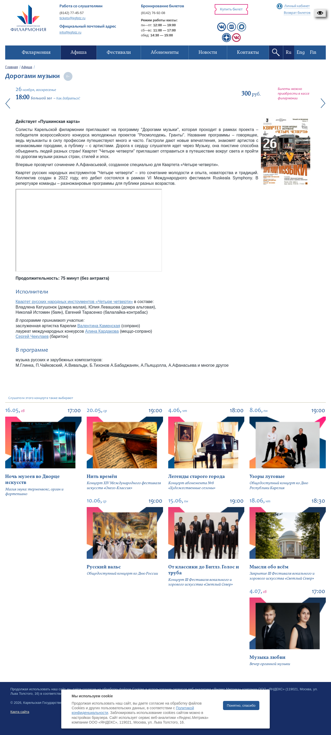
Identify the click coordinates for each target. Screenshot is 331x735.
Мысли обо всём (268, 567)
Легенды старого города (196, 477)
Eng (301, 52)
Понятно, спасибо (241, 705)
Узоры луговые (267, 477)
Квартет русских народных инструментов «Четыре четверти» (74, 301)
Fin (313, 52)
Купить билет (231, 9)
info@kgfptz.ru (70, 32)
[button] (320, 13)
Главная (11, 67)
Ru (289, 52)
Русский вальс (104, 567)
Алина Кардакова (102, 331)
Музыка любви (267, 657)
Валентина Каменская (98, 326)
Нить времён (102, 477)
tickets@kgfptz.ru (72, 18)
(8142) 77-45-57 (71, 13)
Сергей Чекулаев (32, 336)
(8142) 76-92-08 (153, 13)
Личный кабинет (297, 6)
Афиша (26, 67)
